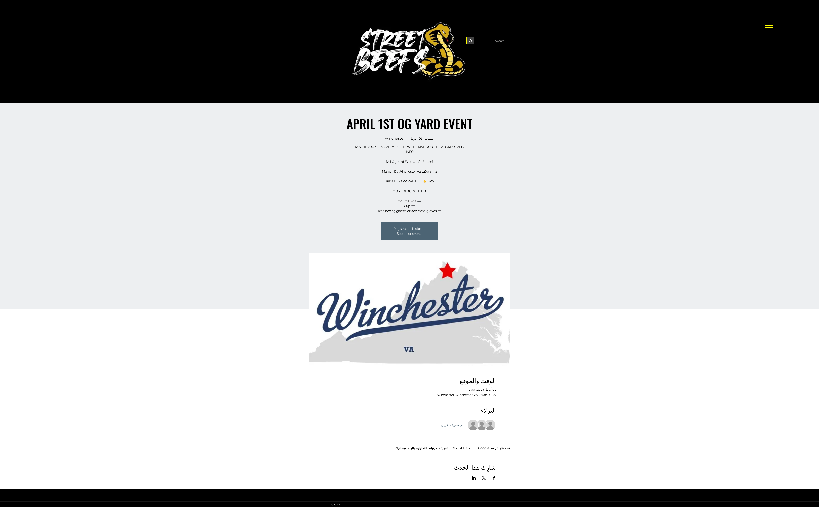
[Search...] (493, 41)
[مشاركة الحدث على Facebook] (494, 478)
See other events (409, 234)
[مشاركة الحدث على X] (484, 478)
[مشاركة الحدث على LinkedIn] (474, 478)
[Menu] (768, 27)
